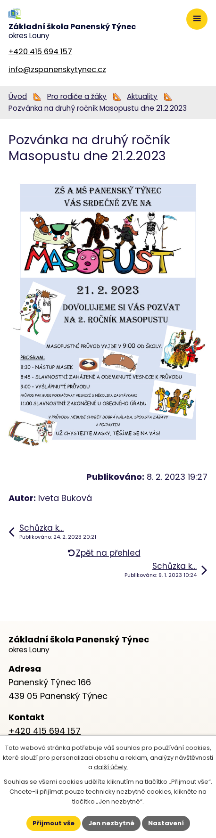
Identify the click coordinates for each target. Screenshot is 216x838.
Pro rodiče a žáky (77, 96)
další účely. (111, 767)
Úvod (17, 96)
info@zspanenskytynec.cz (57, 69)
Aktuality (142, 96)
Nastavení (166, 823)
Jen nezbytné (111, 823)
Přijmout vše (54, 823)
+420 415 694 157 (40, 51)
